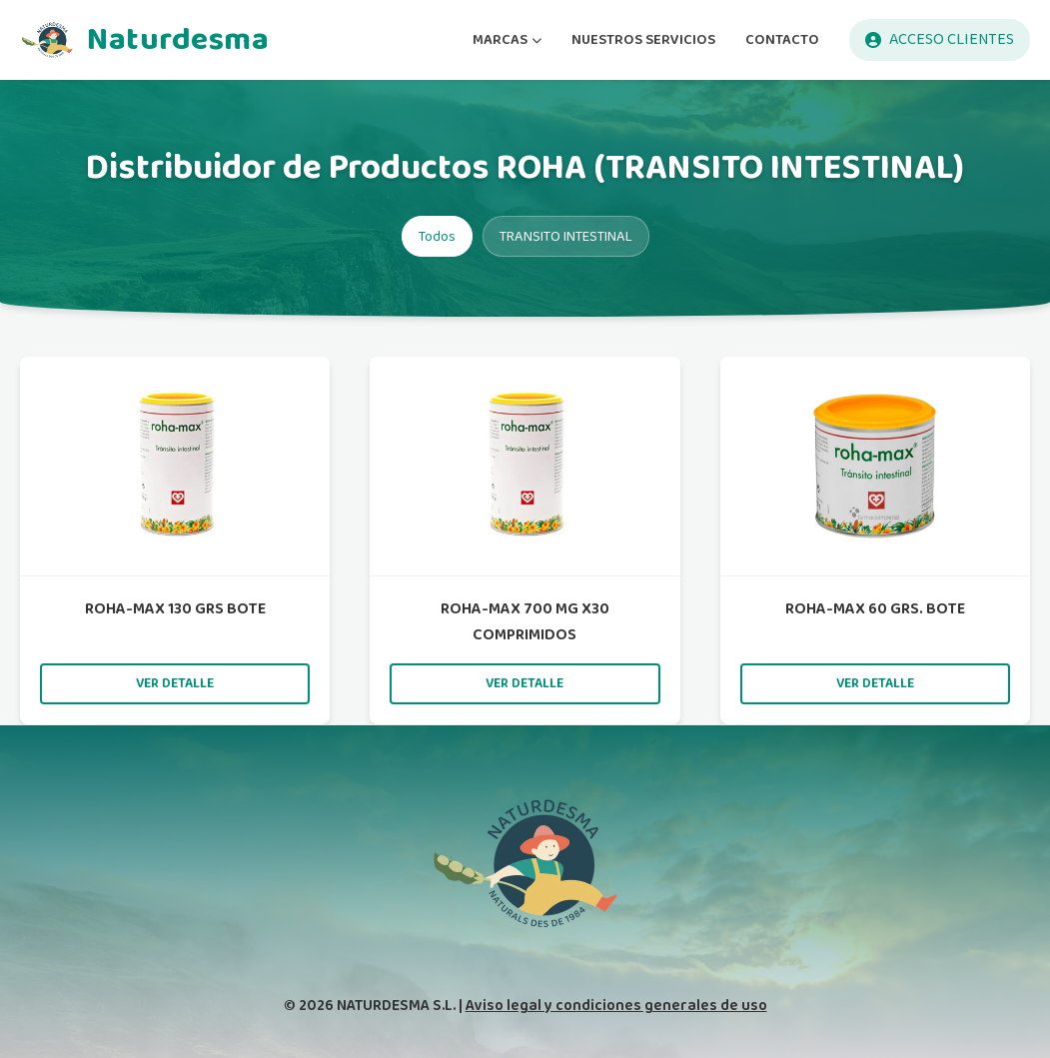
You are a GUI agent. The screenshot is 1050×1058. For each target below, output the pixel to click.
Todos (437, 236)
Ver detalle (175, 683)
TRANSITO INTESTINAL (566, 236)
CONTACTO (782, 39)
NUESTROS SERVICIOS (643, 39)
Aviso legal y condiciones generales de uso (616, 1005)
